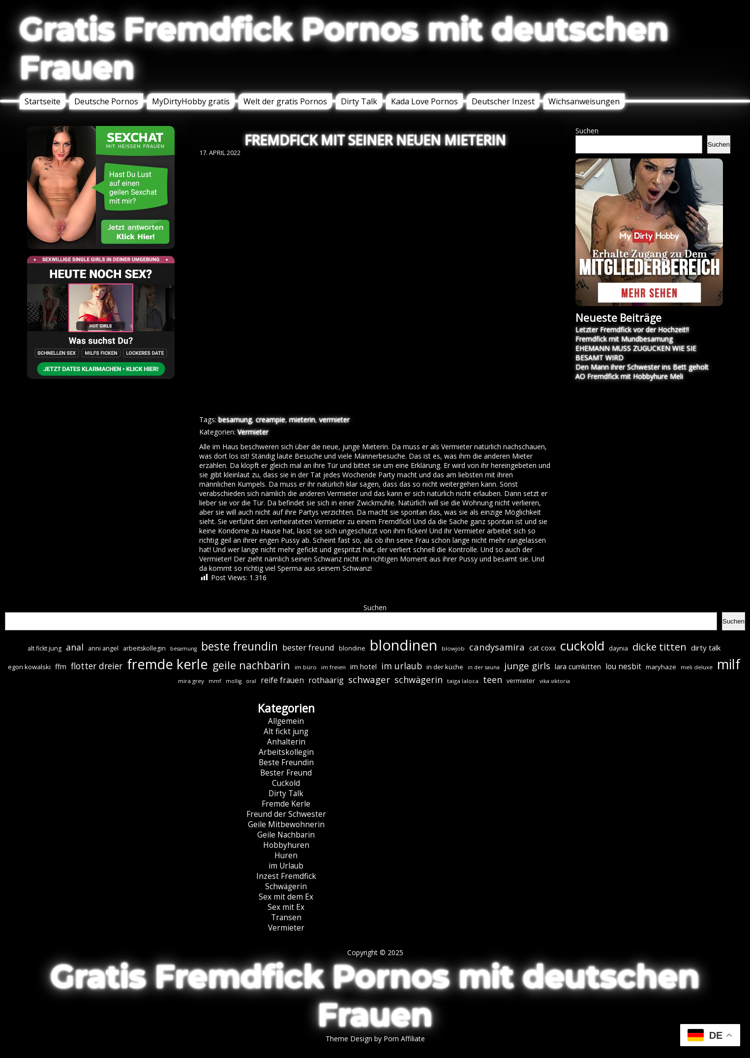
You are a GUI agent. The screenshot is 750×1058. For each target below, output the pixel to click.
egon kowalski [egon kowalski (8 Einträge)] (29, 666)
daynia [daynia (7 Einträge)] (618, 648)
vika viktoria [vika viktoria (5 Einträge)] (555, 681)
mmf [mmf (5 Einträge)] (215, 681)
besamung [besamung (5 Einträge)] (183, 648)
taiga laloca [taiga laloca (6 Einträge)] (463, 681)
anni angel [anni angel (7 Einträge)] (103, 648)
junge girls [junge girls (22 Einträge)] (527, 665)
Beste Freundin (286, 762)
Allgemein (286, 721)
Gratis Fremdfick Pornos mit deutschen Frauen (344, 48)
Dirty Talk (359, 101)
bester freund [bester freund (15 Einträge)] (308, 647)
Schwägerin (286, 886)
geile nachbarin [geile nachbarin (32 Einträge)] (251, 665)
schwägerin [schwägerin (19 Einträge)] (418, 679)
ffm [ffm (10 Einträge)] (60, 666)
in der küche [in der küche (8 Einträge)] (444, 666)
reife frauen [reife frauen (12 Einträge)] (282, 680)
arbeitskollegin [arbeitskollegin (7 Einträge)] (144, 648)
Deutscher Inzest (503, 101)
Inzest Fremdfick (286, 876)
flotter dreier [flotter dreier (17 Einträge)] (96, 666)
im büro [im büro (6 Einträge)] (306, 667)
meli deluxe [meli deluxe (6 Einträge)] (697, 667)
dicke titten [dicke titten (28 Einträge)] (659, 646)
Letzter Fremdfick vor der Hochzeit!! (632, 329)
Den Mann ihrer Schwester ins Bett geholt (642, 367)
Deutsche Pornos (106, 101)
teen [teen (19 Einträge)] (492, 679)
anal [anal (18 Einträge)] (75, 647)
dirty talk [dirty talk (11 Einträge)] (705, 648)
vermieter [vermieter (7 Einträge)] (521, 681)
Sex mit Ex (286, 907)
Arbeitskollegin (286, 752)
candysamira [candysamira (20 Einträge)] (497, 647)
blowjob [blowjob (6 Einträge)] (453, 648)
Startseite (42, 101)
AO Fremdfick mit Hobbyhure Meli (629, 376)
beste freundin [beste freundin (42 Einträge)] (239, 646)
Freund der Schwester (286, 814)
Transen (286, 917)
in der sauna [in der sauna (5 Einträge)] (484, 667)
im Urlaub (286, 866)
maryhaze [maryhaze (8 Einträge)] (661, 666)
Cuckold (286, 783)
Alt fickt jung (286, 731)
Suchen (587, 130)
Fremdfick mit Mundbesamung (624, 338)
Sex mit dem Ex (286, 897)
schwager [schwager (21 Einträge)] (369, 679)
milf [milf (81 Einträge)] (728, 664)
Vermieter (253, 431)
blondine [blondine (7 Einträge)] (352, 648)
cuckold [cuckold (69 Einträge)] (582, 645)
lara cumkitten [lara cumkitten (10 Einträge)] (578, 666)
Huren (286, 855)
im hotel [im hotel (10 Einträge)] (363, 666)
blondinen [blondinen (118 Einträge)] (403, 645)
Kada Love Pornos (424, 101)
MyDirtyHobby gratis (191, 101)
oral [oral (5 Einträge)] (251, 681)
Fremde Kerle (286, 804)
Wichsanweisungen (584, 101)
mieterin (302, 419)
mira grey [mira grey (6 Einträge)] (191, 681)
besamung (235, 419)
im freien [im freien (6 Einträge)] (333, 667)
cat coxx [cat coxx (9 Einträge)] (542, 648)
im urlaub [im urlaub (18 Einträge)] (401, 666)
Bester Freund (286, 773)
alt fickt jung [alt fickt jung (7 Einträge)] (44, 648)
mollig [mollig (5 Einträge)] (233, 681)
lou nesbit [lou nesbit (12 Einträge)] (623, 666)
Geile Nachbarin (286, 835)
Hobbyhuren (286, 845)
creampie (270, 419)
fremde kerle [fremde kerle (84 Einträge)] (167, 664)
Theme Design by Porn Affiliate (375, 1038)
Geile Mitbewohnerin (286, 824)
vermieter (334, 419)
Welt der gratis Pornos (285, 101)
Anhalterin (286, 742)
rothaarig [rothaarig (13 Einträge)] (326, 680)
